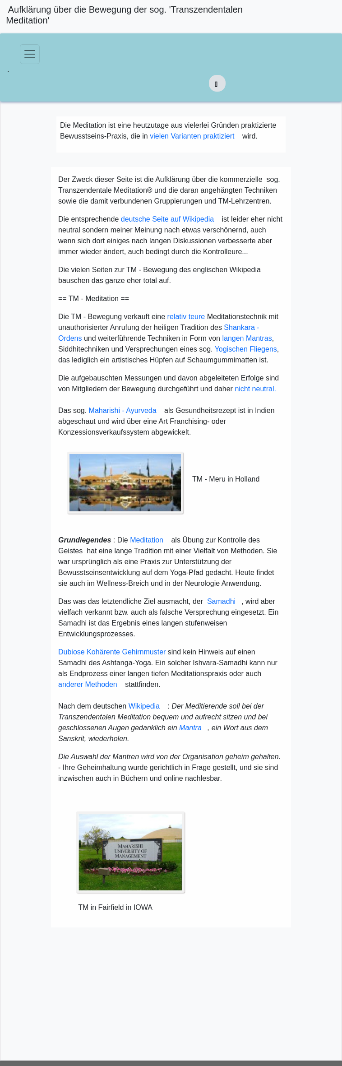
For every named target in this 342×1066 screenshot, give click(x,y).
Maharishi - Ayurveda (123, 410)
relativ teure (186, 316)
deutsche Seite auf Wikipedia (167, 219)
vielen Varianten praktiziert (192, 136)
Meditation (146, 540)
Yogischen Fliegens (246, 349)
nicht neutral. (255, 389)
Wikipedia (144, 706)
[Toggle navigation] (30, 54)
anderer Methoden (87, 684)
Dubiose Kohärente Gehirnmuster (112, 652)
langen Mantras (247, 338)
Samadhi (221, 601)
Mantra (190, 728)
